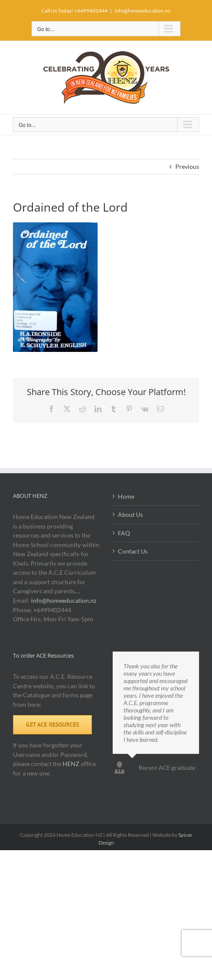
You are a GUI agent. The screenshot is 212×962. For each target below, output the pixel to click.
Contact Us (133, 551)
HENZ (71, 763)
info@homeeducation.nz (142, 10)
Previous (187, 166)
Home (126, 496)
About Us (130, 514)
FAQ (124, 533)
